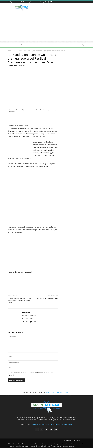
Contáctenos (22, 45)
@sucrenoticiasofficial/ (58, 392)
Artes (20, 51)
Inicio (9, 51)
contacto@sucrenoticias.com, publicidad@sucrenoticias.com (51, 424)
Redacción (13, 65)
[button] (82, 45)
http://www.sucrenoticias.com (29, 315)
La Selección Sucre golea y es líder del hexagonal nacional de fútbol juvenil (20, 300)
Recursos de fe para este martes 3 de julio (47, 299)
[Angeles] (33, 118)
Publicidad (12, 45)
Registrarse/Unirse (32, 2)
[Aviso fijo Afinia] (29, 224)
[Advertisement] (46, 26)
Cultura (15, 51)
